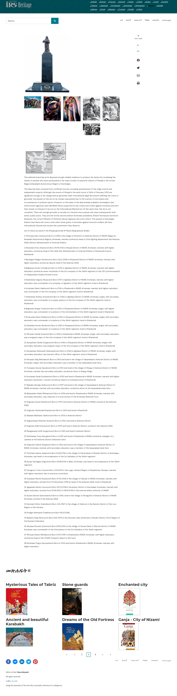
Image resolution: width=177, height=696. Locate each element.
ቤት (121, 20)
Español (165, 2)
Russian (103, 2)
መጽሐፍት (155, 20)
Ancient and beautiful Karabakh (27, 622)
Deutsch (122, 2)
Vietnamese (140, 6)
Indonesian (128, 6)
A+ (138, 51)
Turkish (139, 2)
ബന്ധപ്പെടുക (166, 20)
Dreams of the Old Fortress (88, 620)
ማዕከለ (147, 20)
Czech (156, 2)
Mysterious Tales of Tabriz (31, 584)
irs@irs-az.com (11, 681)
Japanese (104, 6)
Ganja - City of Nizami (139, 620)
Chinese (94, 6)
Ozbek (139, 9)
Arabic (148, 2)
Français (112, 2)
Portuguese (115, 6)
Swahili (131, 9)
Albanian (112, 9)
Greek (103, 9)
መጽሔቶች (138, 20)
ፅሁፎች (128, 20)
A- (138, 45)
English (94, 2)
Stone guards (75, 584)
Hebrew (94, 9)
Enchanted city (133, 584)
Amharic (151, 6)
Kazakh (160, 6)
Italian (131, 2)
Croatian (121, 9)
